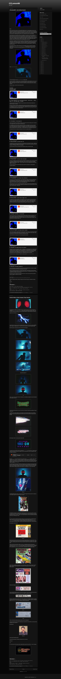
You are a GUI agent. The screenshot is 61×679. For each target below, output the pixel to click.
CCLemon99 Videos (43, 24)
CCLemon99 (14, 3)
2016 (42, 66)
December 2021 (44, 42)
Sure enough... (17, 462)
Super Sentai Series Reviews (44, 18)
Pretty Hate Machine (20, 79)
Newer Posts (12, 669)
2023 (42, 38)
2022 (42, 39)
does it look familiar (14, 66)
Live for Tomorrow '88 (15, 229)
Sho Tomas (25, 450)
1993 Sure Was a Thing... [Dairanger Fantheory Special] (19, 663)
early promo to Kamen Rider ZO (17, 310)
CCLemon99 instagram (43, 27)
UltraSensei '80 (14, 119)
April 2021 (43, 52)
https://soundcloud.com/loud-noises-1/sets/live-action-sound (22, 277)
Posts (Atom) (25, 671)
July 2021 (43, 48)
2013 (42, 70)
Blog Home (41, 29)
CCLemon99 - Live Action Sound (17, 10)
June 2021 (43, 49)
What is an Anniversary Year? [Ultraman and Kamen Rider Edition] (21, 287)
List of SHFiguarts (42, 21)
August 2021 (44, 47)
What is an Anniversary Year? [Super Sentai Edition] (19, 288)
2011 (42, 73)
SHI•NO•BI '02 (14, 246)
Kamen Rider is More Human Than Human (16, 286)
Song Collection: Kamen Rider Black (16, 290)
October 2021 (44, 44)
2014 (42, 69)
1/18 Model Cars (42, 23)
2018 (42, 64)
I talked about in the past (14, 600)
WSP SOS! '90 (14, 265)
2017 (42, 65)
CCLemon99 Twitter (43, 26)
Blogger (35, 677)
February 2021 (44, 54)
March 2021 (43, 53)
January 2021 (44, 60)
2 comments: (31, 292)
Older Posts (35, 669)
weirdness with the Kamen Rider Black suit (19, 46)
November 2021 (44, 43)
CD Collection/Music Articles (44, 15)
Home (23, 669)
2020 (10, 662)
